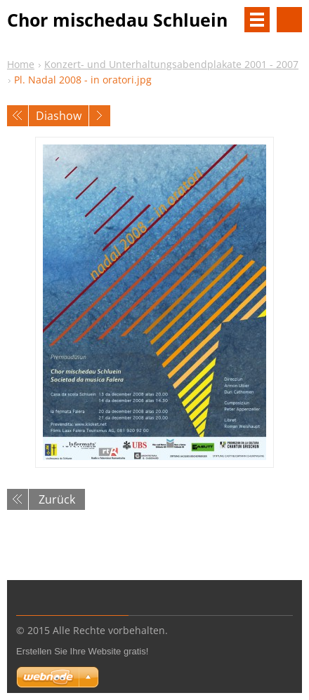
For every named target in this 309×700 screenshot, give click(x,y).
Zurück (57, 499)
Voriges (17, 115)
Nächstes (99, 115)
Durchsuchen (289, 19)
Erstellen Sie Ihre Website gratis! (82, 651)
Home (20, 64)
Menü (257, 19)
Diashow (58, 115)
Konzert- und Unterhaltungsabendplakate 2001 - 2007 (171, 64)
